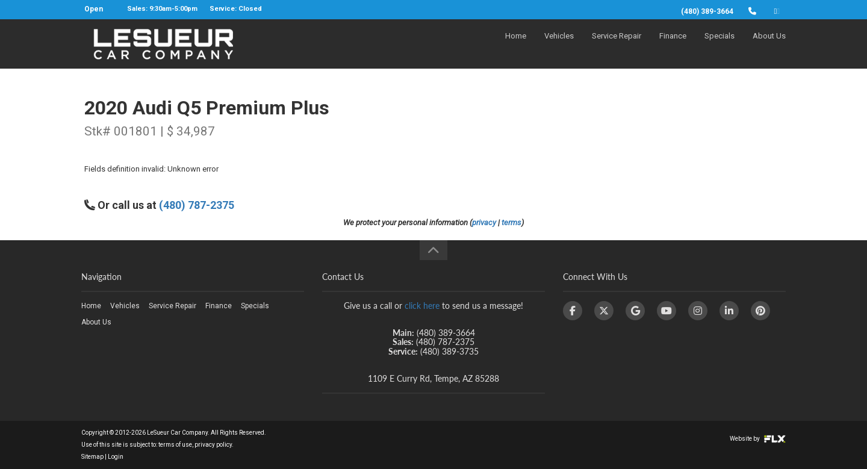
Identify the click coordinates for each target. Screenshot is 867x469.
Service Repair (616, 46)
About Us (769, 46)
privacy (484, 222)
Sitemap (92, 456)
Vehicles (559, 46)
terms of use (175, 444)
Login (115, 456)
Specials (719, 46)
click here (422, 305)
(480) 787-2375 (196, 205)
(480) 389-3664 (707, 11)
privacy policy (213, 444)
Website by (758, 438)
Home (515, 46)
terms (511, 222)
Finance (672, 46)
